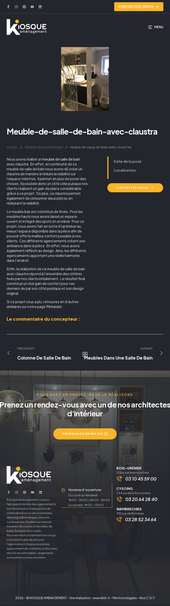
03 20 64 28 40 (142, 501)
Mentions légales (125, 599)
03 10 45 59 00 (141, 480)
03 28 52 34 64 (140, 522)
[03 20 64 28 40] (119, 501)
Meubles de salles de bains (44, 148)
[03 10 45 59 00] (119, 480)
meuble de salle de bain (61, 160)
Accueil (12, 148)
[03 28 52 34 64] (119, 522)
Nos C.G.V (147, 599)
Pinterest (54, 307)
